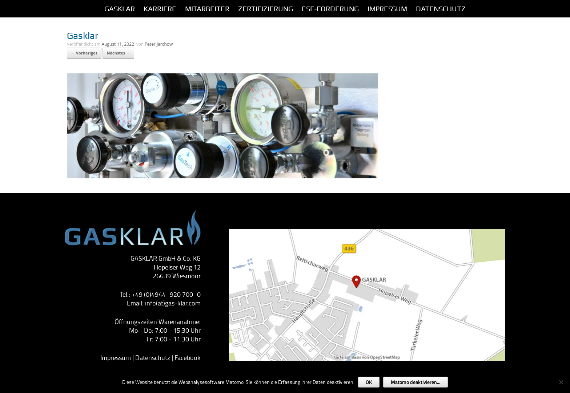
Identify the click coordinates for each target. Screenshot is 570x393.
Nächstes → (118, 53)
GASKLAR (119, 8)
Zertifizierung (265, 8)
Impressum (115, 357)
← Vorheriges (84, 53)
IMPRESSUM (387, 8)
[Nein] (561, 382)
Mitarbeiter (207, 8)
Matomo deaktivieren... (415, 381)
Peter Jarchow (159, 44)
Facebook (187, 357)
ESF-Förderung (330, 8)
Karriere (160, 8)
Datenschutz (441, 8)
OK (369, 381)
